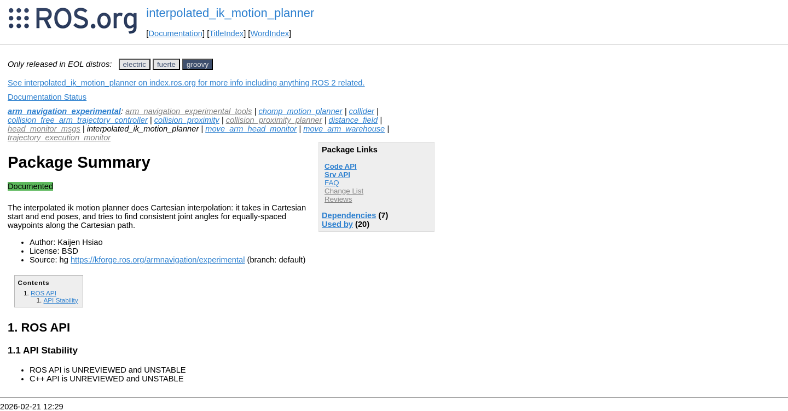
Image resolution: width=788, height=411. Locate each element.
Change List (344, 191)
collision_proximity (186, 120)
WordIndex (269, 33)
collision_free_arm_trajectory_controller (78, 120)
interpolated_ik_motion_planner (230, 13)
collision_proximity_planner (274, 120)
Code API (341, 166)
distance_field (353, 120)
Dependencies (349, 215)
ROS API (43, 292)
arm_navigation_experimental (64, 111)
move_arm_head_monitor (251, 128)
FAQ (332, 183)
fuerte (166, 64)
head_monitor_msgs (44, 128)
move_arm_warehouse (344, 128)
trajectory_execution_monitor (59, 137)
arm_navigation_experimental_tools (188, 111)
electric (134, 64)
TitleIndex (226, 33)
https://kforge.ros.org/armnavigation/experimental (158, 259)
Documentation (175, 33)
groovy (197, 64)
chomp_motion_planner (300, 111)
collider (361, 111)
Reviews (338, 199)
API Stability (60, 300)
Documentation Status (47, 97)
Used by (337, 224)
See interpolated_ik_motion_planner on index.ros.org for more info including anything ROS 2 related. (186, 82)
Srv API (337, 174)
